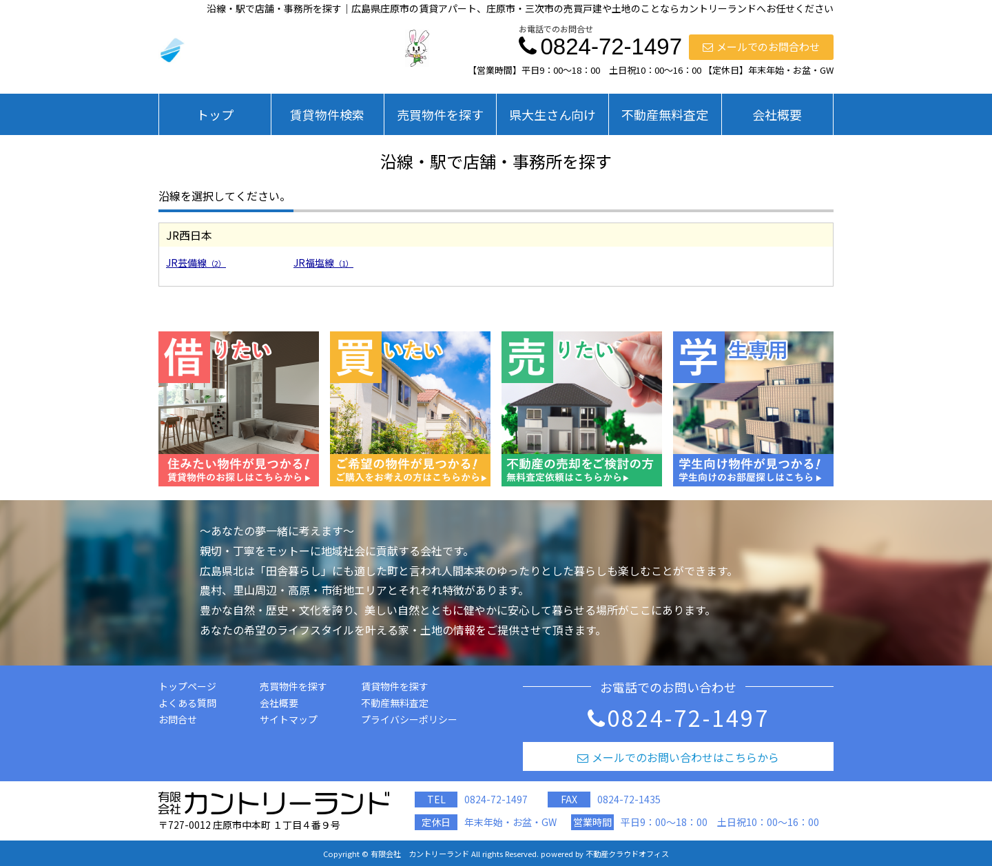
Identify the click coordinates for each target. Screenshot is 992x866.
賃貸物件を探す (394, 686)
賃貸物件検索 (327, 114)
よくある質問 (187, 703)
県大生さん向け (552, 114)
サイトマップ (289, 719)
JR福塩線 (323, 262)
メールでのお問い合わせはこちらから (678, 757)
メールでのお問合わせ (761, 46)
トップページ (187, 686)
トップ (215, 114)
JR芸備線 (196, 262)
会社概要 (777, 114)
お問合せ (177, 719)
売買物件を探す (440, 114)
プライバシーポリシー (409, 719)
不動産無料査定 (664, 114)
